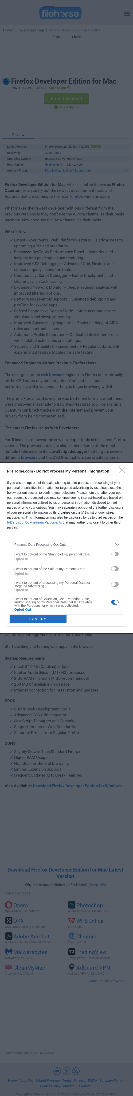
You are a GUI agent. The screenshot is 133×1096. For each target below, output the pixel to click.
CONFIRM (38, 618)
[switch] (115, 554)
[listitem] (66, 544)
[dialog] (66, 548)
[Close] (123, 471)
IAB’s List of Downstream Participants (34, 522)
